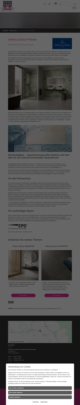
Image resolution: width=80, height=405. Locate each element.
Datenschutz (44, 402)
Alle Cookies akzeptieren (16, 388)
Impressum (36, 402)
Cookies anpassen (14, 397)
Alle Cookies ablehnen (15, 392)
